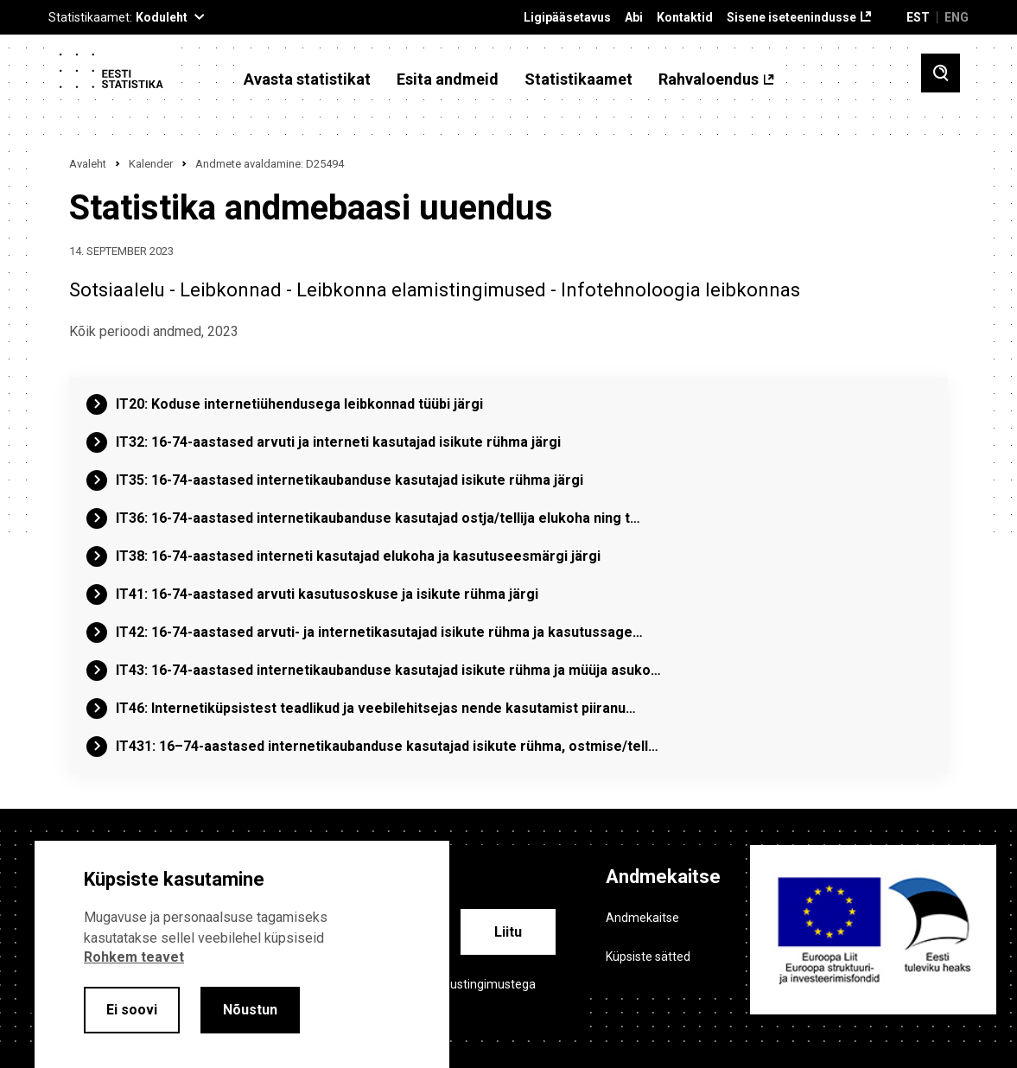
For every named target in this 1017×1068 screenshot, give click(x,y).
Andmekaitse (642, 918)
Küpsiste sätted (648, 956)
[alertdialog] (242, 954)
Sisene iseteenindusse (791, 17)
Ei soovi (131, 1009)
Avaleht (87, 163)
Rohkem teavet (134, 957)
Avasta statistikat (307, 79)
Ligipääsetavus (567, 17)
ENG (956, 17)
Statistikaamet (578, 79)
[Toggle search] (940, 73)
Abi (634, 17)
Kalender (151, 163)
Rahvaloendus (708, 79)
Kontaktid (685, 17)
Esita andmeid (448, 79)
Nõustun (250, 1009)
